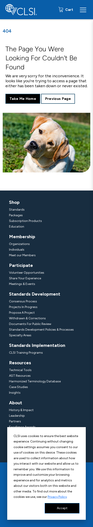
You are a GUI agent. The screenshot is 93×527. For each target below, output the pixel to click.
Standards (17, 210)
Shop (14, 202)
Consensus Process (23, 301)
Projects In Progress (23, 307)
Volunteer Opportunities (26, 273)
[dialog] (46, 473)
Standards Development (34, 294)
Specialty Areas (20, 335)
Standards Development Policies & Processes (41, 330)
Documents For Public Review (30, 324)
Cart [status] (68, 9)
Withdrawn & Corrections (27, 318)
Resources (20, 362)
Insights (15, 393)
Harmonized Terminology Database (35, 381)
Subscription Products (25, 221)
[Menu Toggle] (83, 9)
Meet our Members (22, 255)
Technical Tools (20, 370)
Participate (21, 265)
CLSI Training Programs (26, 353)
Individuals (16, 250)
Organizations (19, 244)
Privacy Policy (57, 497)
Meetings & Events (22, 284)
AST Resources (20, 376)
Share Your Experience (25, 278)
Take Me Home (22, 98)
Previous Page (58, 98)
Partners (15, 421)
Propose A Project (22, 313)
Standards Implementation (37, 345)
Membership (22, 236)
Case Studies (18, 387)
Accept (62, 508)
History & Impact (21, 410)
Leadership (17, 416)
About (15, 402)
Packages (16, 215)
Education (16, 226)
